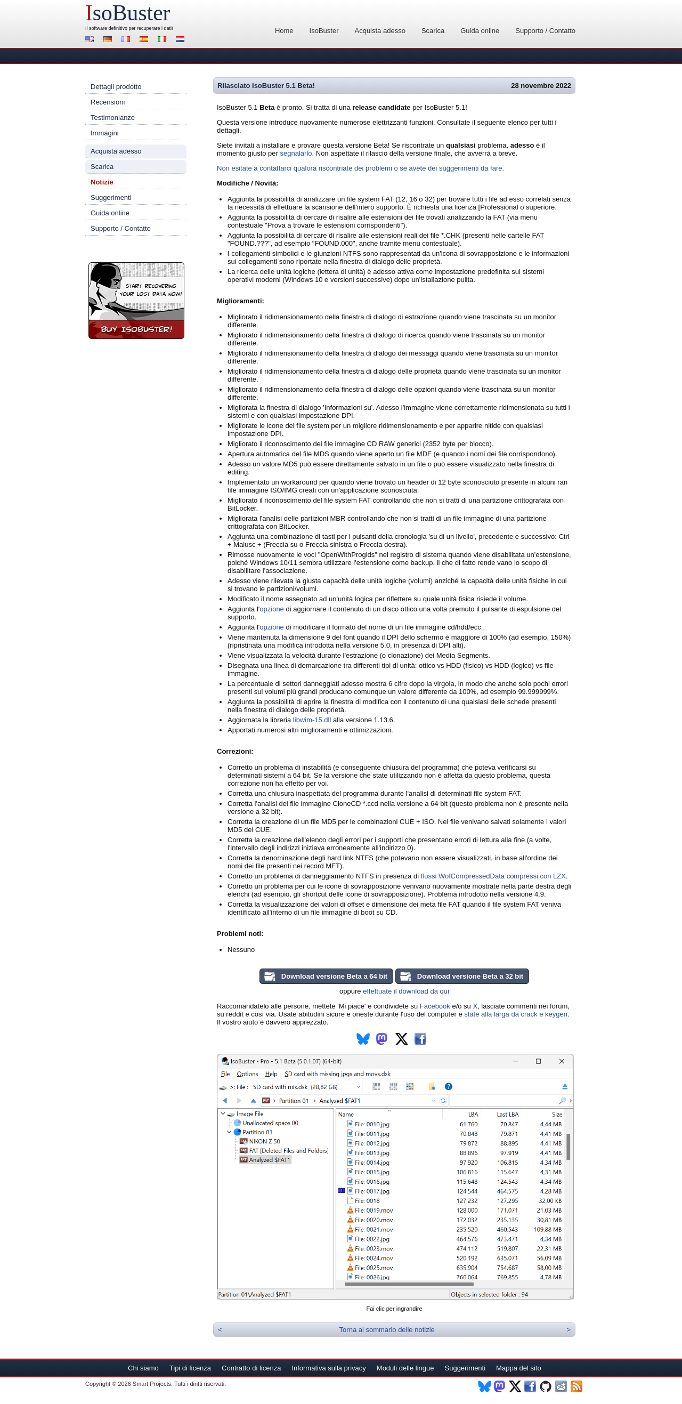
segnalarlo (296, 153)
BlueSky (484, 1386)
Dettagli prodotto (116, 87)
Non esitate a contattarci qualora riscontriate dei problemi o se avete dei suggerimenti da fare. (360, 168)
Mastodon (500, 1386)
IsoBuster (324, 31)
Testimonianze (113, 118)
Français (127, 40)
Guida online (479, 31)
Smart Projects (152, 1384)
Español (145, 40)
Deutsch (109, 40)
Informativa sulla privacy (328, 1368)
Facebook (435, 1006)
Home (284, 31)
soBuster (127, 13)
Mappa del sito (518, 1368)
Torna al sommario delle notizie (387, 1330)
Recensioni (108, 102)
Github (546, 1386)
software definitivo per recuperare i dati (130, 28)
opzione (271, 609)
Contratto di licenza (251, 1368)
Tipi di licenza (190, 1368)
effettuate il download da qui (406, 991)
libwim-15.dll (312, 720)
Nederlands (182, 40)
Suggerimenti (111, 197)
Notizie (102, 182)
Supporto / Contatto (545, 31)
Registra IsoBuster (136, 300)
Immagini (105, 133)
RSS (577, 1386)
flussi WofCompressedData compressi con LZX (493, 876)
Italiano (163, 40)
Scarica (432, 31)
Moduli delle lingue (405, 1368)
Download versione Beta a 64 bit (334, 976)
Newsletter (562, 1386)
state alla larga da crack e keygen (515, 1014)
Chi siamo (143, 1368)
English (91, 40)
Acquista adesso (379, 31)
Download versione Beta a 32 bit (470, 976)
